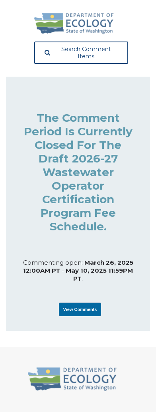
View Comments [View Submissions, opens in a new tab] (80, 309)
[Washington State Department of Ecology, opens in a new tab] (74, 23)
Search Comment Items (78, 53)
